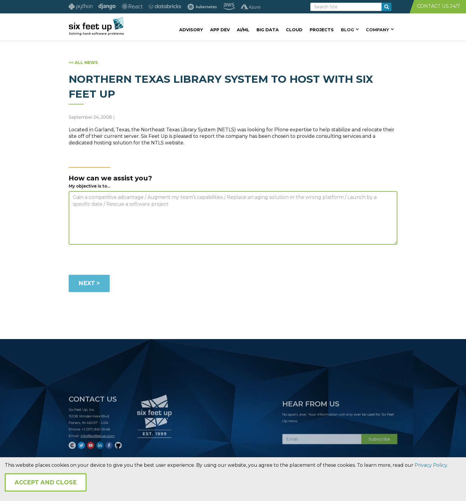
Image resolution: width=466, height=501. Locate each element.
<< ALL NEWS (83, 62)
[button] (349, 29)
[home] (96, 26)
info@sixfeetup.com (98, 438)
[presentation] (114, 260)
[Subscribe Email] (321, 441)
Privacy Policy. (431, 465)
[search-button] (386, 7)
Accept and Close (46, 482)
